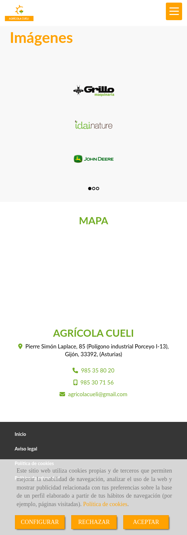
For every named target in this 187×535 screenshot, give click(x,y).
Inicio (20, 434)
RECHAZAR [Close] (94, 522)
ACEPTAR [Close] (146, 522)
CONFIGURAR (40, 522)
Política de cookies (105, 504)
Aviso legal (26, 448)
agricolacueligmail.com (97, 394)
